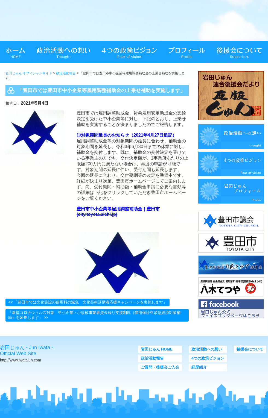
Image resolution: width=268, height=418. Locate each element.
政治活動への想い (206, 349)
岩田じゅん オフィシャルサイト (28, 73)
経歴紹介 (199, 367)
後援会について (250, 349)
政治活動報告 (66, 73)
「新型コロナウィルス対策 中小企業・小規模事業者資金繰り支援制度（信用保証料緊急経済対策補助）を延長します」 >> (94, 315)
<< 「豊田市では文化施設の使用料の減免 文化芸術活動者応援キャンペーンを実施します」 (87, 302)
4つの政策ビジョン (207, 358)
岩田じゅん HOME (157, 349)
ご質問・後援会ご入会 (160, 367)
